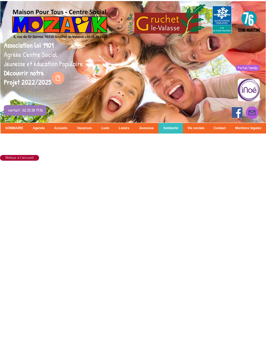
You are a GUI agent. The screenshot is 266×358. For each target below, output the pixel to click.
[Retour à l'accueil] (19, 158)
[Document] (58, 78)
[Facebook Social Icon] (237, 112)
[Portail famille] (248, 68)
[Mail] (252, 112)
